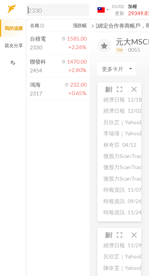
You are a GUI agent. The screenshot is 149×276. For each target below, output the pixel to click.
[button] (56, 9)
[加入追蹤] (104, 46)
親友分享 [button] (14, 45)
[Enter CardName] (116, 69)
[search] (57, 10)
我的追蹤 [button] (14, 28)
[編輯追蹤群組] (13, 62)
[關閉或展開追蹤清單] (92, 26)
